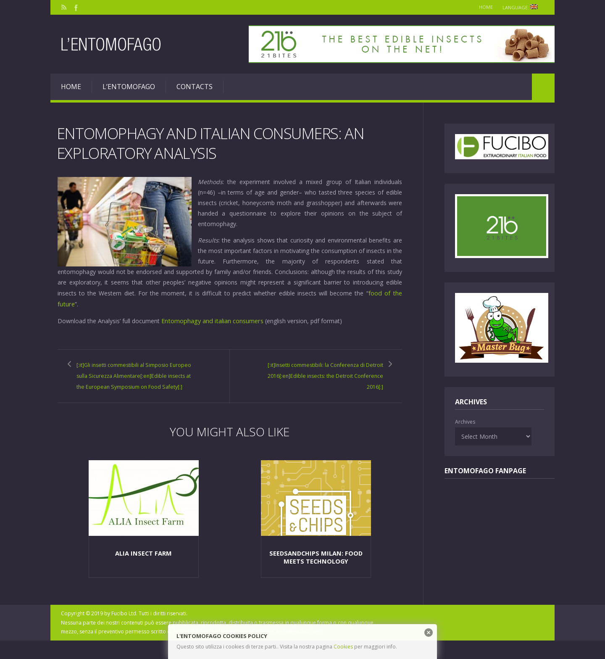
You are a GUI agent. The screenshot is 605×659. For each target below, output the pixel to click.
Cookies (343, 646)
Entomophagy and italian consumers (211, 320)
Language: (521, 7)
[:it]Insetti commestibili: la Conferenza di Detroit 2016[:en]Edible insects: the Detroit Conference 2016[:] (325, 379)
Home (482, 7)
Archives (465, 421)
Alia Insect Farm (143, 571)
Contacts (194, 86)
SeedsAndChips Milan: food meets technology (316, 575)
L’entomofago (129, 86)
